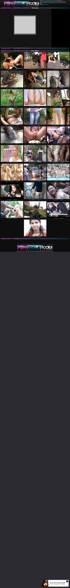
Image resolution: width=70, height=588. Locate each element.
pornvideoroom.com (21, 251)
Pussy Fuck (47, 4)
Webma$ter (51, 251)
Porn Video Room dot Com (48, 0)
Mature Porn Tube (43, 1)
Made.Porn (56, 1)
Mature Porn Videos (50, 1)
